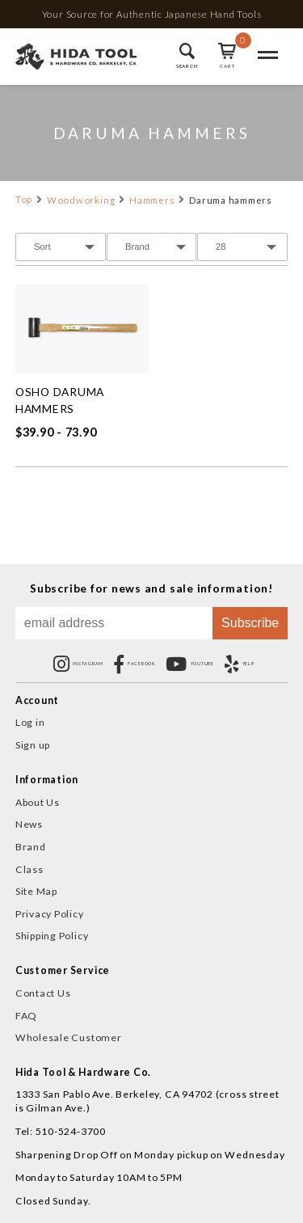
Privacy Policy (49, 914)
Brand (30, 847)
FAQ (26, 1016)
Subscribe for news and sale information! (151, 588)
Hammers (152, 200)
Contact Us (43, 993)
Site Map (36, 891)
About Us (37, 802)
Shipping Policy (52, 936)
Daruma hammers (230, 200)
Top (23, 199)
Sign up (32, 745)
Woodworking (81, 200)
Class (29, 869)
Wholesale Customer (68, 1037)
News (29, 824)
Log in (30, 722)
